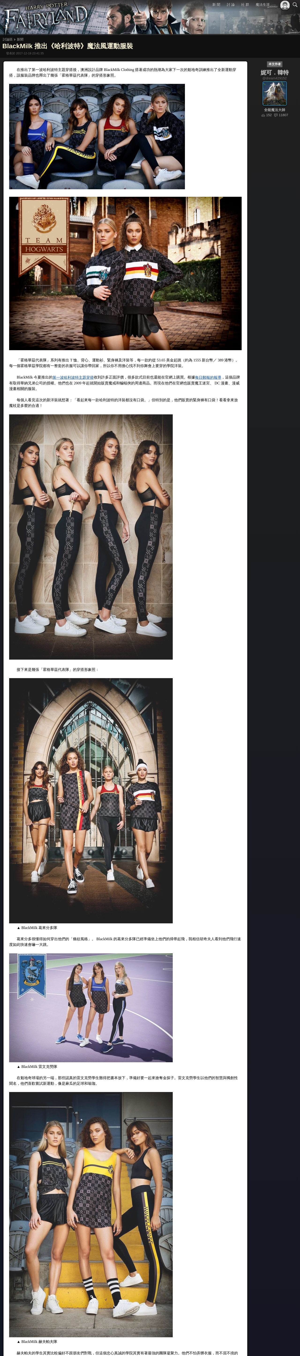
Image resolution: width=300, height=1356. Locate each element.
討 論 (231, 5)
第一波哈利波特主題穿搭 (73, 377)
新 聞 (216, 5)
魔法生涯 (263, 5)
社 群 (245, 5)
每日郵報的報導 (208, 377)
